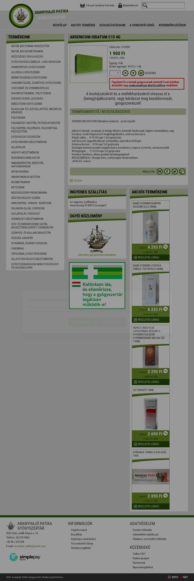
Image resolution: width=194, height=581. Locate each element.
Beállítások (111, 300)
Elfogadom (82, 300)
